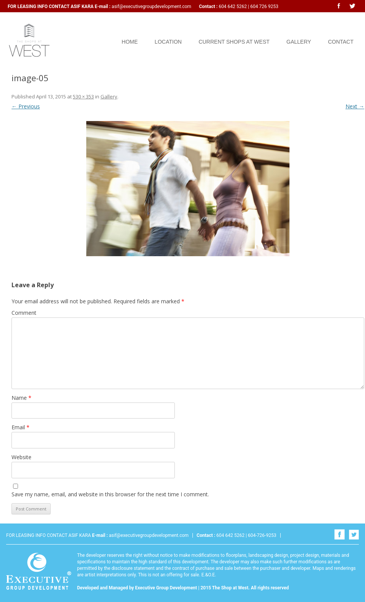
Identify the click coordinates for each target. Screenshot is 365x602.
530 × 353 (83, 96)
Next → (354, 106)
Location (168, 42)
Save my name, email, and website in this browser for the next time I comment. (110, 494)
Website (21, 457)
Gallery (298, 42)
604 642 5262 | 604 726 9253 (247, 6)
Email (21, 427)
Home (130, 42)
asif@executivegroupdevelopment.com (151, 6)
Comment (24, 312)
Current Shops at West (234, 42)
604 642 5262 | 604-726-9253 (245, 535)
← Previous (26, 106)
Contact (340, 42)
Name (21, 397)
